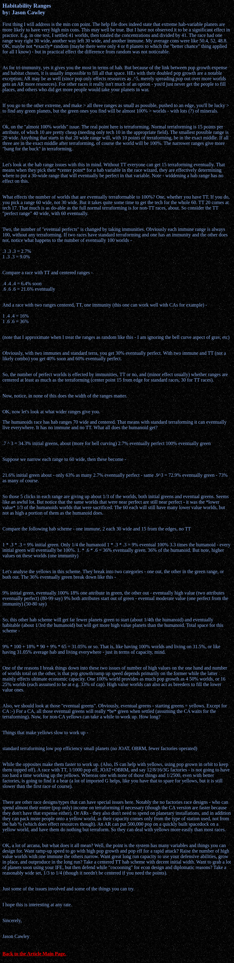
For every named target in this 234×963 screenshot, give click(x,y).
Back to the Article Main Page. (34, 953)
